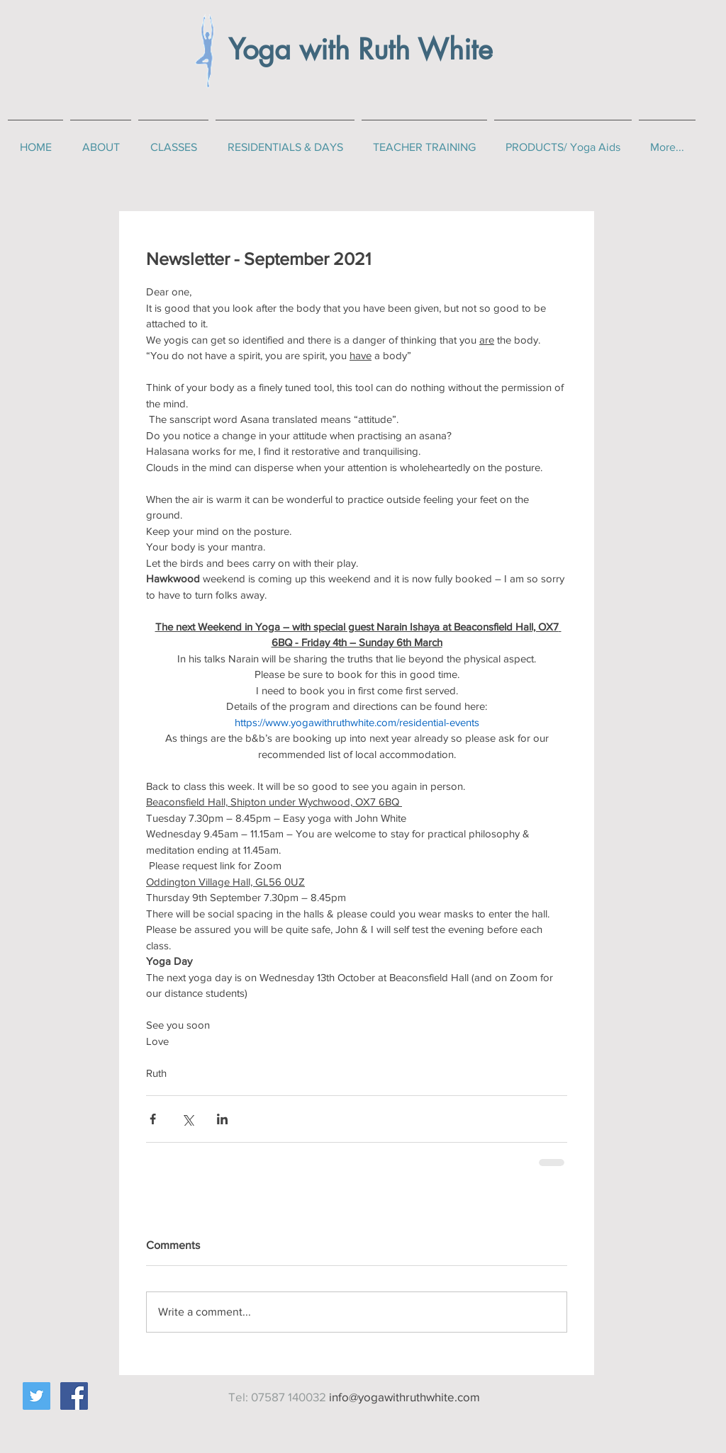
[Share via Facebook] (153, 1119)
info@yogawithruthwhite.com (404, 1396)
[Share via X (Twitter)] (187, 1119)
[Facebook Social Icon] (74, 1396)
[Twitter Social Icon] (36, 1396)
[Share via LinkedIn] (222, 1119)
